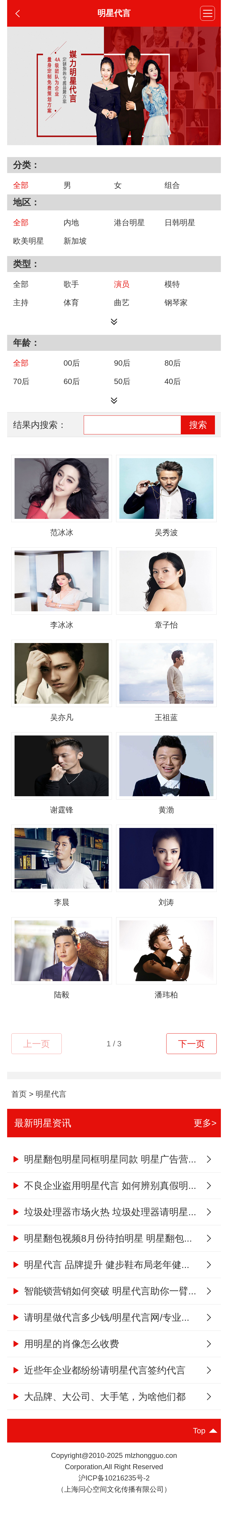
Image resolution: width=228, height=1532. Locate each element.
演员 (121, 284)
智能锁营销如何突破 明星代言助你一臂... (103, 1291)
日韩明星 (179, 222)
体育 (71, 302)
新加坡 (75, 240)
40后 (172, 381)
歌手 (71, 284)
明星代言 (51, 1094)
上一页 (36, 1044)
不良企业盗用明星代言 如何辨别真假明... (103, 1185)
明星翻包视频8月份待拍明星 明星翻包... (101, 1238)
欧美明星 (28, 240)
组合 (172, 185)
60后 (72, 381)
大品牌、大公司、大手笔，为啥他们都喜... (98, 1400)
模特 (172, 284)
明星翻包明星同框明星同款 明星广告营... (103, 1159)
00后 (72, 363)
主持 (20, 302)
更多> (205, 1123)
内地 (71, 222)
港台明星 (129, 222)
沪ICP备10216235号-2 (114, 1478)
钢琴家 (176, 302)
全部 (20, 185)
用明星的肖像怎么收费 (65, 1343)
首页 (19, 1094)
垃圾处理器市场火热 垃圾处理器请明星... (103, 1212)
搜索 (198, 425)
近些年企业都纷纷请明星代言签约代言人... (98, 1374)
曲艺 (121, 302)
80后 (172, 363)
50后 (122, 381)
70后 (21, 381)
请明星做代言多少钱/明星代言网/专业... (100, 1317)
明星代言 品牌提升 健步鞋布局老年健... (100, 1264)
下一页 (191, 1044)
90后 (122, 363)
